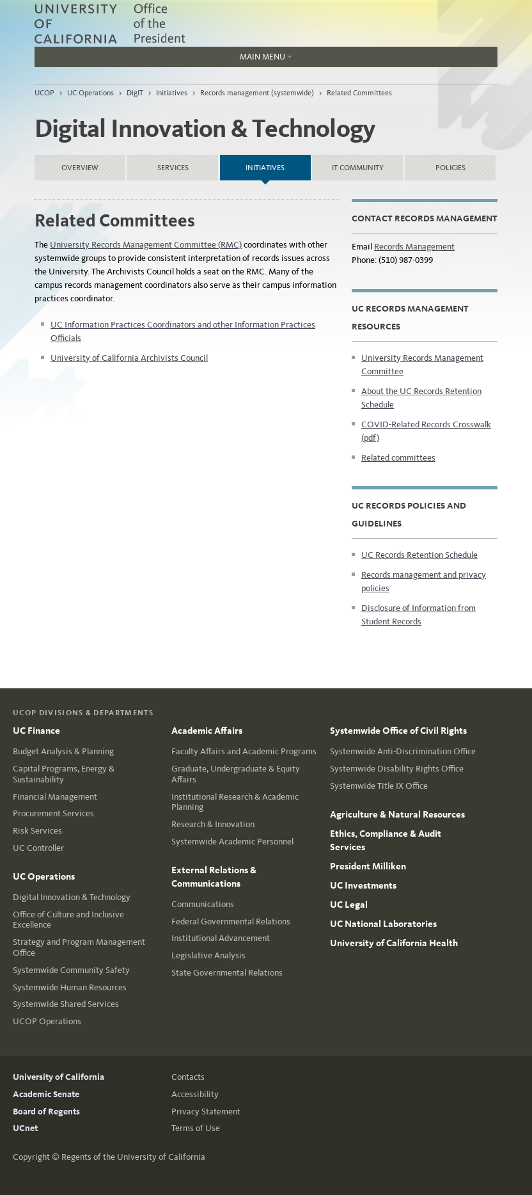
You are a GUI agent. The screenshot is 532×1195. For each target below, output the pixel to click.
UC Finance (36, 730)
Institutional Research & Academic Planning (235, 802)
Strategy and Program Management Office (79, 947)
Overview (79, 167)
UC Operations (90, 92)
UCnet (25, 1128)
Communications (202, 904)
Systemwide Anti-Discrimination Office (403, 751)
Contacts (188, 1077)
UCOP (44, 92)
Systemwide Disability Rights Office (397, 768)
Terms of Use (195, 1128)
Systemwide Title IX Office (379, 785)
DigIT (135, 92)
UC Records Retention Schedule (419, 555)
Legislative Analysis (208, 955)
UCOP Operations (47, 1021)
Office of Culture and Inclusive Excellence (68, 920)
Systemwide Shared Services (66, 1004)
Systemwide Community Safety (71, 970)
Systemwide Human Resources (70, 987)
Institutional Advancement (220, 938)
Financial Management (55, 796)
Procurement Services (53, 813)
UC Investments (363, 885)
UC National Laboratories (383, 924)
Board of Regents (46, 1111)
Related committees (398, 457)
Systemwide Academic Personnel (232, 841)
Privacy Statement (205, 1111)
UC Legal (349, 904)
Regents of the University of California (133, 1156)
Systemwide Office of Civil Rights (398, 730)
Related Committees (359, 92)
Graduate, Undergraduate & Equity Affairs (235, 774)
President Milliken (368, 866)
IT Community (358, 167)
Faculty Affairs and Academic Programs (244, 751)
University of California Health (394, 943)
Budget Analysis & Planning (63, 751)
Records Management (414, 246)
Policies (450, 167)
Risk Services (37, 830)
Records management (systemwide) (257, 92)
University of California (58, 1077)
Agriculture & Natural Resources (397, 814)
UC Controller (38, 848)
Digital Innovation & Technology (71, 897)
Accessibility (195, 1094)
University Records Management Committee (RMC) (146, 244)
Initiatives (171, 92)
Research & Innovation (212, 824)
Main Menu (163, 59)
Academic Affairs (206, 730)
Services (173, 167)
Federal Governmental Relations (230, 921)
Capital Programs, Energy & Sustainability (63, 774)
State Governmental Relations (227, 972)
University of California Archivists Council (129, 357)
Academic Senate (46, 1094)
